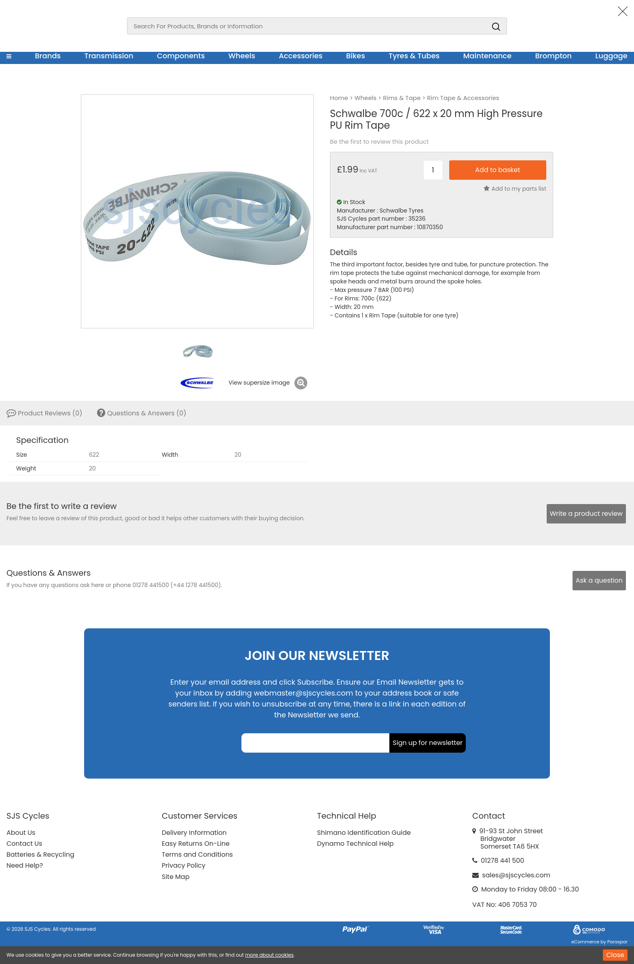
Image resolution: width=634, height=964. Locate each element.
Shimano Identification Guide (364, 832)
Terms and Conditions (197, 854)
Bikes (355, 56)
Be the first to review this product (379, 141)
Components (181, 56)
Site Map (176, 876)
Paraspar (617, 941)
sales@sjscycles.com (516, 875)
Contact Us (24, 843)
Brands (48, 56)
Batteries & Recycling (40, 854)
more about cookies (269, 954)
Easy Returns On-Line (196, 843)
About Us (20, 832)
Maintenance (487, 56)
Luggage (611, 56)
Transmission (109, 56)
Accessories (300, 56)
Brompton (553, 56)
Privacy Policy (183, 865)
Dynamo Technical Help (355, 843)
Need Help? (24, 865)
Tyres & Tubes (414, 56)
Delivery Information (194, 832)
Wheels (241, 56)
